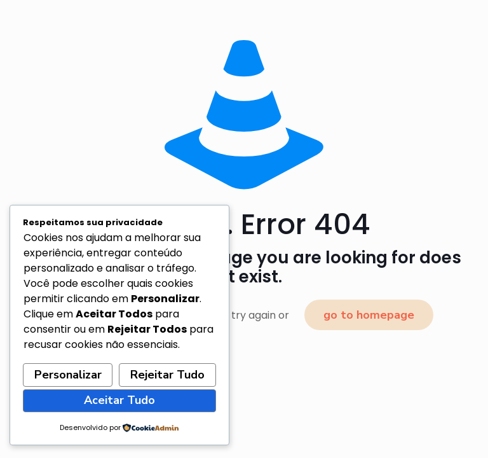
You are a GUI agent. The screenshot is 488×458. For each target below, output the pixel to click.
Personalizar (68, 374)
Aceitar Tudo (119, 400)
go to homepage (368, 315)
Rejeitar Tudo (167, 374)
